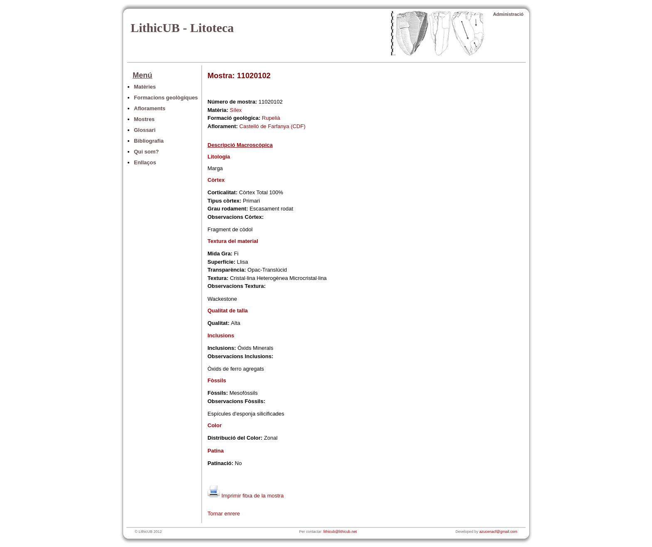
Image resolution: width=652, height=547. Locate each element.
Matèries (145, 87)
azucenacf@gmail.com (498, 532)
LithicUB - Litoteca (182, 28)
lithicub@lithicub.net (340, 532)
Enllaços (145, 162)
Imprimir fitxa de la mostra (245, 496)
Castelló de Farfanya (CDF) (273, 126)
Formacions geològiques (166, 97)
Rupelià (271, 118)
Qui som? (146, 152)
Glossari (145, 130)
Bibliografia (149, 141)
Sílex (236, 110)
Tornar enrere (223, 513)
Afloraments (149, 108)
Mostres (144, 119)
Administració (508, 14)
